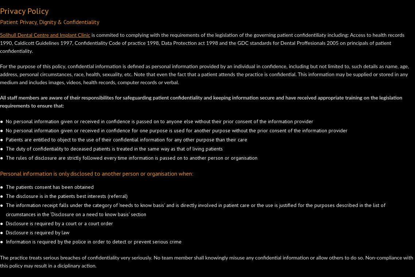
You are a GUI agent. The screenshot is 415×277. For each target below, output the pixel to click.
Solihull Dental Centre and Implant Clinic (45, 35)
